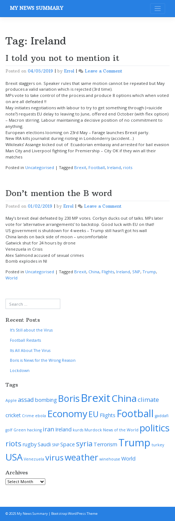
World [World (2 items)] (128, 458)
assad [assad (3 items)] (26, 399)
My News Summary (36, 8)
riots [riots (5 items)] (13, 443)
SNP (136, 271)
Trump (149, 271)
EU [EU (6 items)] (93, 414)
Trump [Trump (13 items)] (134, 442)
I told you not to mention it (62, 58)
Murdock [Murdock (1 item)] (93, 429)
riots (127, 167)
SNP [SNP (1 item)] (55, 444)
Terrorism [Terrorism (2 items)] (105, 444)
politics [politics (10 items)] (155, 428)
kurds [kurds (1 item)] (78, 429)
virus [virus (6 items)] (54, 457)
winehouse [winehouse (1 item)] (109, 459)
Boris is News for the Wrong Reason (43, 360)
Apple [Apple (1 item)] (11, 400)
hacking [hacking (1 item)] (34, 429)
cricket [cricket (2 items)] (13, 415)
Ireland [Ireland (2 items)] (63, 429)
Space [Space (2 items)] (67, 444)
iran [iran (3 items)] (48, 429)
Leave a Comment (103, 71)
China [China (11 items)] (124, 398)
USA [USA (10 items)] (14, 457)
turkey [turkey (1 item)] (158, 444)
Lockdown (20, 370)
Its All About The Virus (30, 350)
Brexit (80, 167)
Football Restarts (25, 340)
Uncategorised (39, 167)
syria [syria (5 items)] (84, 443)
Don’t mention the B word (58, 193)
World (11, 278)
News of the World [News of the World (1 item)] (120, 429)
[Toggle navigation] (157, 8)
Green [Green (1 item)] (20, 429)
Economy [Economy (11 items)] (67, 413)
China (93, 271)
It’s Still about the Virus (31, 330)
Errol (69, 71)
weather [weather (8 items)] (81, 457)
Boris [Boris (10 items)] (69, 398)
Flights (108, 271)
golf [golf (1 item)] (8, 429)
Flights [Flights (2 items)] (107, 415)
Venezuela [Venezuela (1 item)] (34, 459)
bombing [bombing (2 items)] (46, 399)
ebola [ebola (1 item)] (40, 415)
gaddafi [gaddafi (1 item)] (161, 415)
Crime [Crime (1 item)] (28, 415)
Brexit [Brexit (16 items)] (95, 398)
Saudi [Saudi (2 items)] (44, 444)
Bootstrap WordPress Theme (74, 513)
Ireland (114, 167)
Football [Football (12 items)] (135, 413)
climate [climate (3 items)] (148, 399)
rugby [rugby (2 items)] (30, 444)
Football (96, 167)
